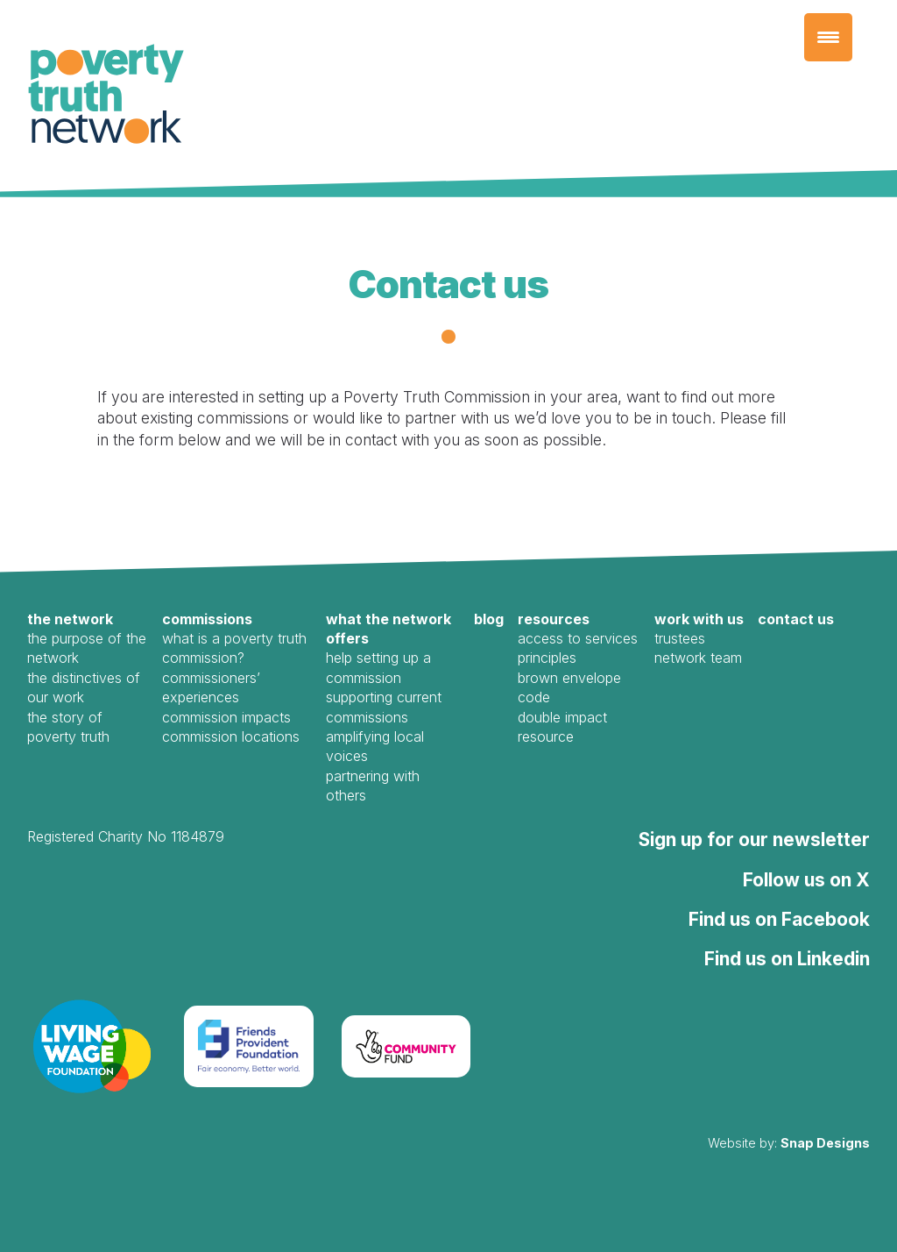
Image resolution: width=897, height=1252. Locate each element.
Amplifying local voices (375, 746)
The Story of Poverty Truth (68, 726)
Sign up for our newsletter (754, 839)
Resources (554, 619)
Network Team (698, 657)
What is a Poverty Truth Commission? (234, 648)
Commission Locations (231, 736)
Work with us (699, 619)
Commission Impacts (226, 717)
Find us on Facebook (779, 919)
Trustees (679, 638)
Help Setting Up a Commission (378, 667)
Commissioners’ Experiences (211, 687)
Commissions (207, 619)
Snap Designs (825, 1142)
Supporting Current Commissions (383, 706)
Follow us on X (806, 880)
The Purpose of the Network (86, 648)
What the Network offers (388, 628)
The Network (70, 619)
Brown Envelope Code (569, 687)
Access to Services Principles (578, 648)
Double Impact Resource (562, 726)
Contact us (796, 619)
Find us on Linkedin (787, 959)
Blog (489, 619)
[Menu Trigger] (828, 37)
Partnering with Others (373, 785)
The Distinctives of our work (83, 687)
